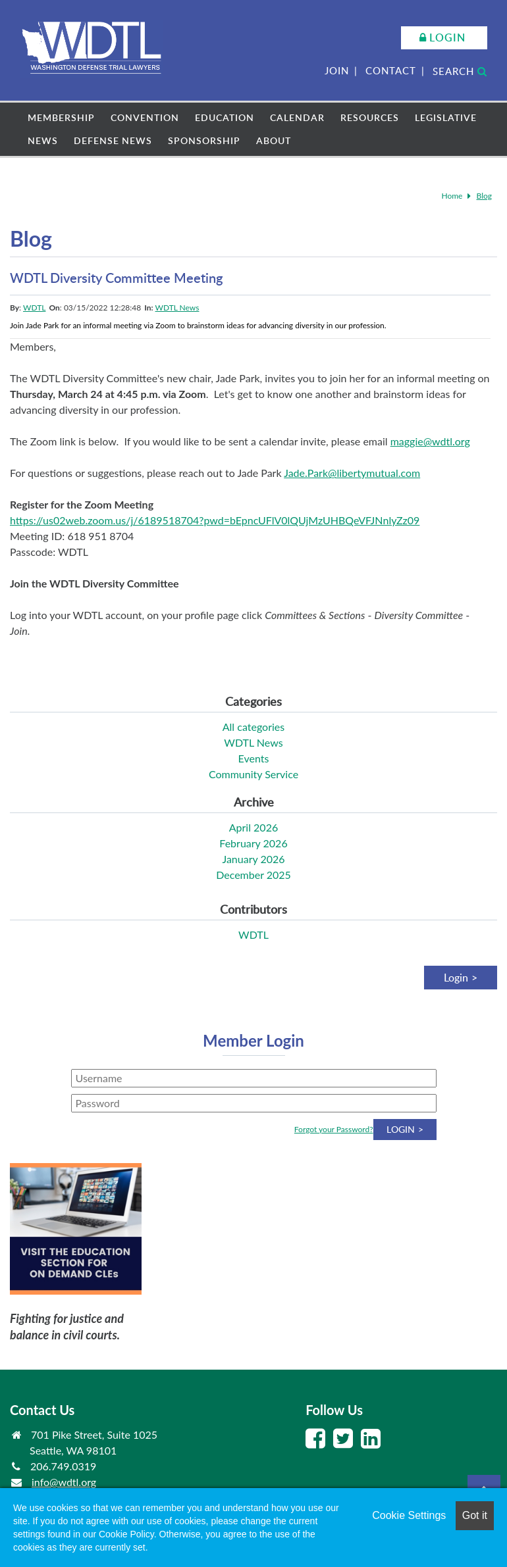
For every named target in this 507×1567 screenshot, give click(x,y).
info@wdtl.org (64, 1482)
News (43, 140)
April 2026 (253, 827)
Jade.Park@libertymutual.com (352, 472)
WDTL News (177, 307)
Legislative (446, 117)
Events (253, 758)
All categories (253, 726)
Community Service (253, 774)
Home (451, 196)
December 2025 (253, 874)
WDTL (34, 307)
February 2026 (253, 843)
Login (447, 37)
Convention (145, 117)
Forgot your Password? (333, 1129)
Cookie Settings (409, 1515)
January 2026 (253, 859)
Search (460, 71)
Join (337, 70)
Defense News (113, 140)
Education (224, 117)
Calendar (297, 117)
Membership (61, 117)
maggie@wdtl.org (430, 441)
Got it (474, 1515)
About (273, 140)
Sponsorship (204, 140)
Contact (390, 70)
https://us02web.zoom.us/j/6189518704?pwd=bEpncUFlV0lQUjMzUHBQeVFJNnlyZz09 (214, 520)
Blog (484, 196)
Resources (369, 117)
